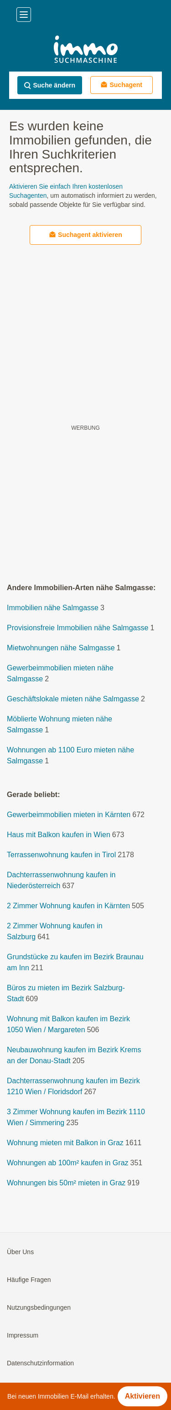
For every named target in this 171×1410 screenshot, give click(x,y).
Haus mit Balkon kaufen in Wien (58, 835)
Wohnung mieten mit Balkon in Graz (65, 1143)
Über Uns (20, 1252)
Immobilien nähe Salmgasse (52, 608)
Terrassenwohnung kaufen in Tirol (61, 855)
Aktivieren (142, 1396)
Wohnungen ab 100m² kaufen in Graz (68, 1163)
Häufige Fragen (29, 1279)
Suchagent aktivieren (85, 234)
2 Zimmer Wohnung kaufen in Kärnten (68, 906)
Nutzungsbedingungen (39, 1307)
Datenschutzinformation (40, 1363)
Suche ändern (49, 85)
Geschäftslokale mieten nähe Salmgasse (73, 699)
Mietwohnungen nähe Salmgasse (61, 648)
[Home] (85, 50)
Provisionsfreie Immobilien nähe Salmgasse (77, 628)
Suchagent (121, 84)
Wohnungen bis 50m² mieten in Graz (66, 1183)
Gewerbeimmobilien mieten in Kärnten (68, 814)
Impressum (22, 1335)
